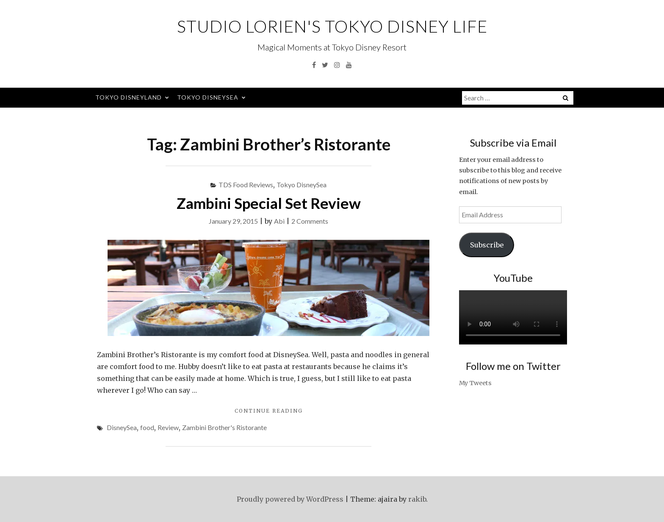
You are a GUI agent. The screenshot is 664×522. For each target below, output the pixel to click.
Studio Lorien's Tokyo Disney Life (332, 26)
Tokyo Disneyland (128, 97)
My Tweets (475, 383)
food (147, 427)
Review (168, 427)
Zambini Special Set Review (269, 203)
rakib (417, 499)
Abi (279, 221)
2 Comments (309, 221)
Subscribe (487, 245)
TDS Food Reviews (246, 184)
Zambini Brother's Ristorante (224, 427)
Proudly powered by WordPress (290, 499)
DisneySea (122, 427)
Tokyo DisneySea (207, 97)
